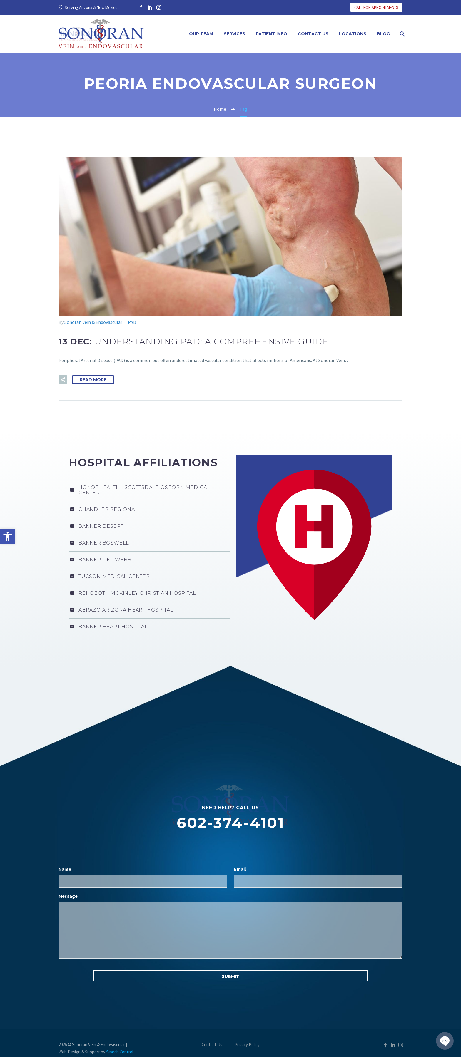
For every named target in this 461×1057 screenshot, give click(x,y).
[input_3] (230, 898)
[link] (7, 536)
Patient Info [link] (271, 33)
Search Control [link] (119, 1019)
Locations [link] (352, 33)
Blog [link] (383, 33)
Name (65, 837)
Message (68, 864)
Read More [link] (93, 379)
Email (240, 837)
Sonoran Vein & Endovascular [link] (93, 322)
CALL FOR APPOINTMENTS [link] (376, 7)
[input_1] (143, 849)
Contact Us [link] (313, 33)
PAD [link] (132, 322)
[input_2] (318, 849)
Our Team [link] (201, 33)
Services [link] (234, 33)
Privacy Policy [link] (247, 1012)
